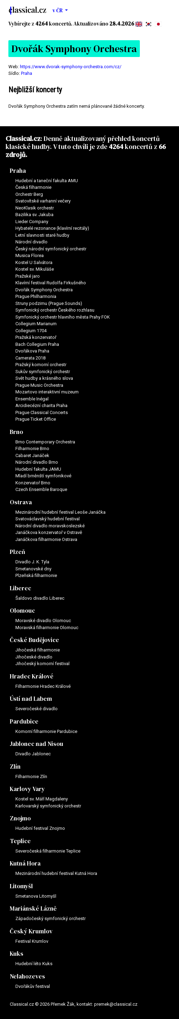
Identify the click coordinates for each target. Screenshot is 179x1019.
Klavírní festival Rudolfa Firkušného (50, 282)
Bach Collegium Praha (37, 344)
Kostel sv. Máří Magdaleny (41, 798)
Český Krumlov (31, 931)
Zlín (15, 766)
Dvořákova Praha (32, 351)
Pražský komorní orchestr (40, 364)
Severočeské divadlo (36, 708)
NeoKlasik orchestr (34, 208)
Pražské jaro (27, 276)
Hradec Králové (31, 676)
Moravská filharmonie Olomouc (46, 627)
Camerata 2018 (30, 358)
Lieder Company (31, 221)
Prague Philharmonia (35, 296)
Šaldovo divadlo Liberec (39, 598)
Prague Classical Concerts (41, 412)
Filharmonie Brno (32, 448)
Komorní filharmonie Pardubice (46, 731)
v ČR (58, 10)
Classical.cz (23, 138)
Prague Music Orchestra (39, 385)
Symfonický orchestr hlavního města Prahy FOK (62, 317)
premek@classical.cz (115, 1004)
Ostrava (21, 502)
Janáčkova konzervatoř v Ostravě (48, 532)
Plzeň (17, 552)
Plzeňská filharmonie (36, 575)
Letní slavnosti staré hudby (42, 235)
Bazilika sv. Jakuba (34, 214)
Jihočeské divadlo (33, 657)
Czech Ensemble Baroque (41, 489)
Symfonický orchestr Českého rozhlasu (54, 310)
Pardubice (24, 721)
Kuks (16, 953)
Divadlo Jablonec (33, 753)
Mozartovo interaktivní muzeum (47, 391)
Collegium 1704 (30, 330)
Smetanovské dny (33, 568)
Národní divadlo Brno (36, 462)
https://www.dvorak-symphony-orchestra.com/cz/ (70, 66)
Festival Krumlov (31, 941)
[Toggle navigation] (164, 10)
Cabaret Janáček (32, 455)
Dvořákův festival (32, 986)
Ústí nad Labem (31, 698)
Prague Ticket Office (35, 419)
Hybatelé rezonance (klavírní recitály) (52, 228)
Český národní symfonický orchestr (50, 248)
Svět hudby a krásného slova (44, 378)
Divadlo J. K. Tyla (32, 561)
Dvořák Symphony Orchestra (44, 289)
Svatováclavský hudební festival (47, 518)
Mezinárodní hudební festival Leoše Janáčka (60, 512)
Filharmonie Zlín (31, 776)
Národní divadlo (31, 241)
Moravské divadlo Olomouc (43, 620)
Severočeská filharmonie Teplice (47, 851)
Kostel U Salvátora (33, 262)
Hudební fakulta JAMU (38, 469)
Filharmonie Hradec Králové (43, 686)
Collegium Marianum (36, 323)
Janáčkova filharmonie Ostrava (46, 539)
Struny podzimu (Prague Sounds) (48, 303)
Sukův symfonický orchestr (42, 371)
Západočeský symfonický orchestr (50, 918)
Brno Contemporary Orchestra (45, 441)
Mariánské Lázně (33, 908)
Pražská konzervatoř (35, 337)
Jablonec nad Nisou (36, 744)
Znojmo (20, 818)
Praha (26, 73)
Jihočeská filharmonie (37, 650)
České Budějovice (34, 640)
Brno (16, 432)
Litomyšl (21, 886)
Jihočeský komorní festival (42, 663)
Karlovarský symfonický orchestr (48, 805)
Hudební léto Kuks (33, 963)
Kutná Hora (25, 863)
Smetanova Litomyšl (35, 896)
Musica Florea (29, 255)
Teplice (20, 841)
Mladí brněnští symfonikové (43, 475)
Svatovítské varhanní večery (43, 201)
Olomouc (22, 610)
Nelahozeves (27, 976)
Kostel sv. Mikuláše (34, 269)
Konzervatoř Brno (32, 482)
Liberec (20, 588)
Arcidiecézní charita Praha (41, 405)
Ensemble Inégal (32, 398)
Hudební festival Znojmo (40, 828)
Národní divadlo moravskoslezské (50, 525)
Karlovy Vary (27, 789)
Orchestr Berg (29, 194)
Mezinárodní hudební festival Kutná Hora (56, 873)
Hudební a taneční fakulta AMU (46, 180)
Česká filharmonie (33, 187)
